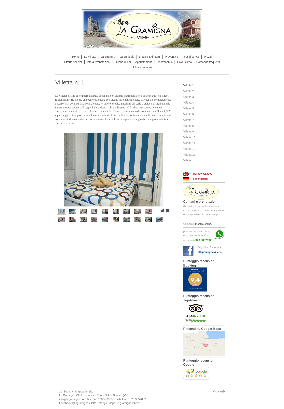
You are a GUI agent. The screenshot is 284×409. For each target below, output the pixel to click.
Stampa (66, 391)
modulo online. (203, 223)
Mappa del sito (84, 391)
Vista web (219, 391)
